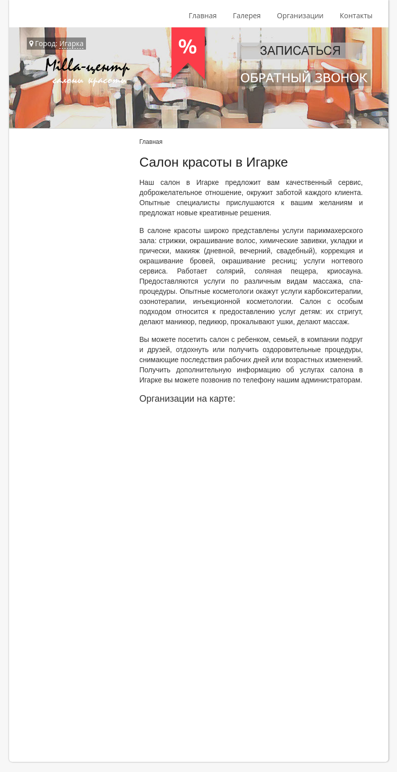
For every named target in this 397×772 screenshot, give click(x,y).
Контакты (356, 15)
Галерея (246, 15)
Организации (300, 15)
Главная (203, 15)
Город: (56, 43)
